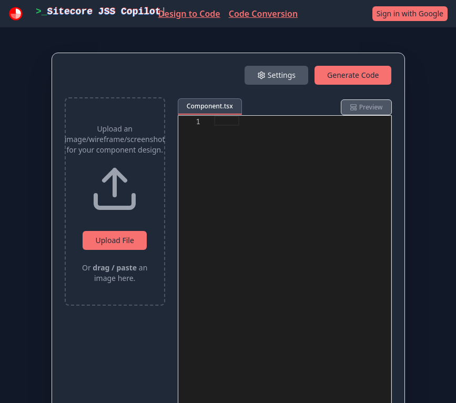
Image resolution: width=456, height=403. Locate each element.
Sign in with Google (410, 13)
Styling (297, 137)
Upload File (114, 240)
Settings (276, 75)
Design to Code (189, 13)
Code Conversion (263, 13)
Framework (203, 137)
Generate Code (353, 75)
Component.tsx (210, 106)
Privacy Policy (247, 363)
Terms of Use (179, 363)
